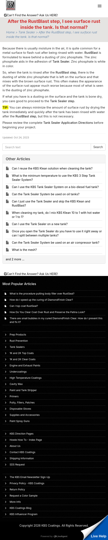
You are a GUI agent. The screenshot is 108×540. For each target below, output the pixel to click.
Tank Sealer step (62, 101)
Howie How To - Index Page (26, 439)
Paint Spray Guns (20, 421)
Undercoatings (18, 371)
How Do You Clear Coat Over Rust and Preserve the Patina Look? (47, 312)
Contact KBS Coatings (22, 452)
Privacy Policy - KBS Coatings (27, 483)
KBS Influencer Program (24, 514)
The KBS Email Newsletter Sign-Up (30, 477)
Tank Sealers (17, 346)
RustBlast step (66, 72)
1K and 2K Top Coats (22, 353)
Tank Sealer (60, 61)
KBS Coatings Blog (20, 508)
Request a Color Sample (24, 495)
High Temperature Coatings (26, 377)
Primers (14, 396)
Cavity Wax (16, 384)
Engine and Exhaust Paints (25, 365)
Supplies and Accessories (25, 414)
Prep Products (18, 334)
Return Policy (17, 489)
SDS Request (17, 464)
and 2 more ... (15, 259)
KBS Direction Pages (21, 433)
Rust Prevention (19, 340)
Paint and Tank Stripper (23, 390)
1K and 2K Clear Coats (22, 359)
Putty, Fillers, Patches (22, 402)
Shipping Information (22, 458)
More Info (15, 501)
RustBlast (91, 53)
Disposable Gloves (20, 408)
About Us (15, 446)
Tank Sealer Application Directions (68, 123)
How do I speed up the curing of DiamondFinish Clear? (41, 299)
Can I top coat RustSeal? (24, 305)
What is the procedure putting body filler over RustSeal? (42, 293)
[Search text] (46, 147)
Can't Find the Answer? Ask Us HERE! (31, 15)
